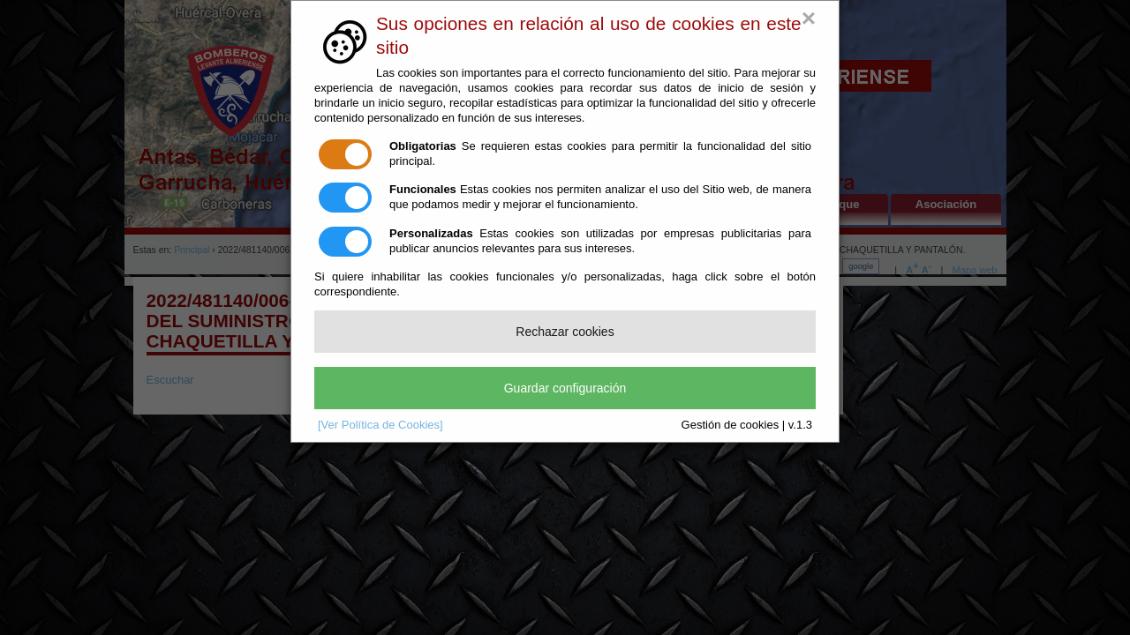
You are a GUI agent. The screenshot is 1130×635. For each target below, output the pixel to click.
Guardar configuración (565, 388)
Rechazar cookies (565, 332)
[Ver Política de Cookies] (380, 424)
